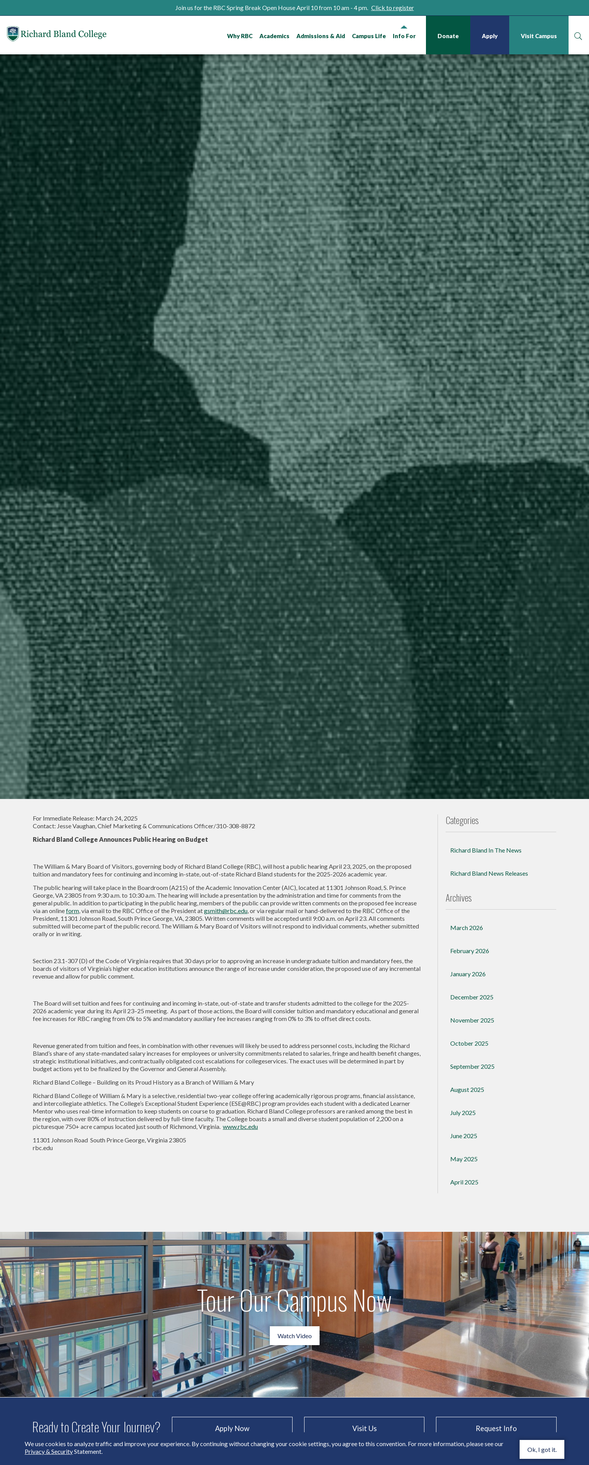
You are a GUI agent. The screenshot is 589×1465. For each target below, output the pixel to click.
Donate (447, 35)
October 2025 (469, 1177)
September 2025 (472, 1200)
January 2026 (468, 1107)
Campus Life (368, 35)
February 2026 (469, 1084)
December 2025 (471, 1130)
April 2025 (464, 1315)
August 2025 (467, 1223)
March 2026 (466, 1061)
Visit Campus (538, 35)
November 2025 (472, 1153)
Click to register (392, 7)
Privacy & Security (49, 1451)
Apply (489, 35)
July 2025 (463, 1246)
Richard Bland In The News (486, 983)
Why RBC (239, 35)
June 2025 (463, 1269)
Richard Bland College (73, 36)
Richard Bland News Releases (489, 1007)
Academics (274, 35)
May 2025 (464, 1292)
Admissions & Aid (320, 35)
